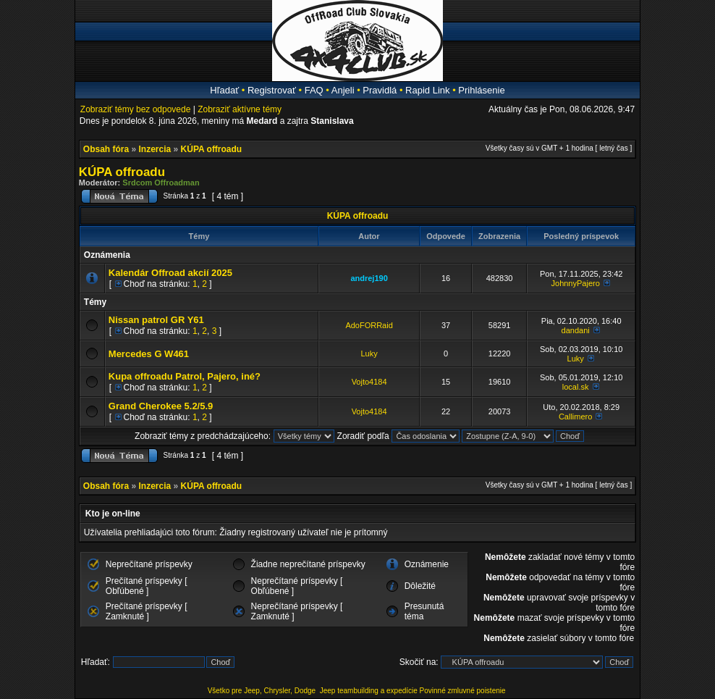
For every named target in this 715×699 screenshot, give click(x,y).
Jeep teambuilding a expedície (369, 691)
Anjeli (343, 90)
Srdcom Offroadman (160, 182)
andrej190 (368, 278)
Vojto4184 (369, 381)
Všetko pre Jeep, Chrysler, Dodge (263, 691)
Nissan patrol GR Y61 (156, 319)
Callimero (575, 416)
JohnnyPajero (575, 283)
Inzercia (155, 149)
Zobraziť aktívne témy (240, 109)
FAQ (314, 90)
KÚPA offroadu (211, 149)
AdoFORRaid (368, 325)
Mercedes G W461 (149, 353)
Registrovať (272, 90)
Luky (368, 353)
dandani (576, 330)
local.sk (575, 386)
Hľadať (224, 90)
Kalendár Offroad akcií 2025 (170, 272)
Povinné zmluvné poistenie (463, 691)
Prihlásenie (481, 90)
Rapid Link (427, 90)
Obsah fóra (106, 149)
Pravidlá (380, 90)
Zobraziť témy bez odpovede (135, 109)
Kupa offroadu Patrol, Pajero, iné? (185, 376)
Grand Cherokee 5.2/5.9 (161, 406)
